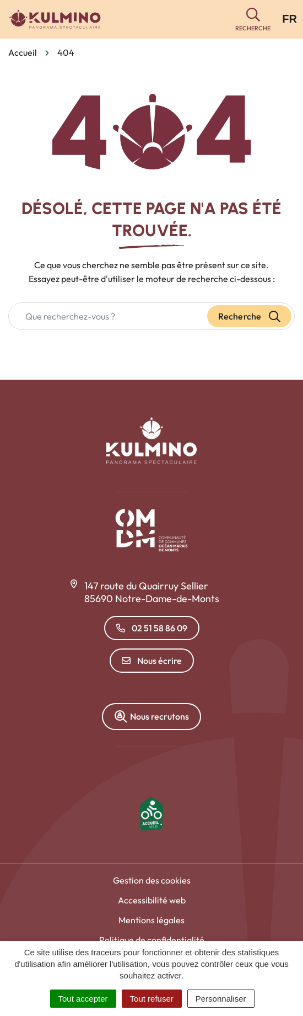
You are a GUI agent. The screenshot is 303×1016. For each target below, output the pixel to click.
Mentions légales (151, 919)
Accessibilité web (152, 900)
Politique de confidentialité (151, 939)
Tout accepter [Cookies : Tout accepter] (83, 998)
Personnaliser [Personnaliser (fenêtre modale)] (221, 998)
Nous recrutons (151, 717)
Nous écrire (152, 660)
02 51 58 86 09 (151, 628)
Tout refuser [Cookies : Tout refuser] (152, 998)
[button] (252, 19)
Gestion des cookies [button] (152, 880)
